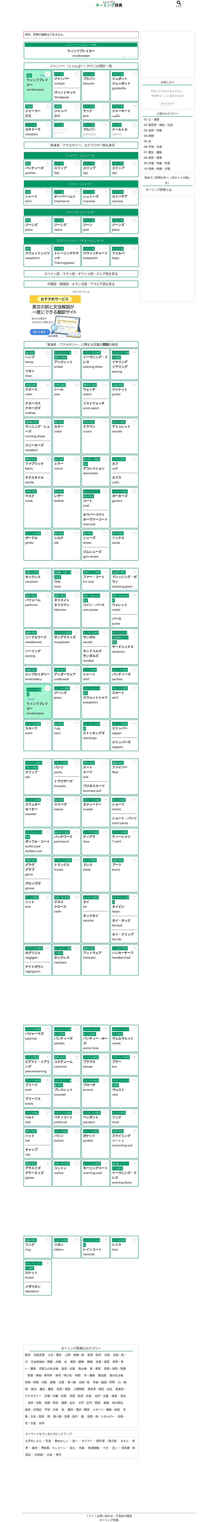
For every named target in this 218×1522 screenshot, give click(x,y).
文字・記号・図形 (90, 1402)
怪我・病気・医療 (115, 1368)
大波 (50, 1454)
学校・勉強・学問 (104, 1382)
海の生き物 (117, 1375)
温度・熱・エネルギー (101, 1416)
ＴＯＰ (90, 1516)
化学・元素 (102, 1396)
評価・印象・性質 (56, 1396)
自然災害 (39, 1354)
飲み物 (83, 1368)
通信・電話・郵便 (79, 1409)
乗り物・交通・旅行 (65, 1416)
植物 (107, 1402)
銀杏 (35, 1448)
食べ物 (72, 1382)
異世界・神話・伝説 (100, 1389)
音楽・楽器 (103, 1361)
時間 (78, 1375)
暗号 (58, 1454)
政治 (34, 1389)
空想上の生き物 (49, 1368)
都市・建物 (77, 1361)
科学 (42, 1423)
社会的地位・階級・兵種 (46, 1361)
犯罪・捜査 (64, 1389)
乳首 (49, 1440)
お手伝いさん (33, 1440)
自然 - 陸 (84, 1382)
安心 (73, 1448)
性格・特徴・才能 (36, 1382)
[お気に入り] (47, 74)
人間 (68, 1354)
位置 (62, 1382)
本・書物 (89, 1375)
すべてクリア (167, 103)
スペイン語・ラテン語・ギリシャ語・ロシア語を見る (81, 274)
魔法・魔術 (47, 1389)
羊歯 (82, 1448)
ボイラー (87, 1440)
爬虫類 (102, 1375)
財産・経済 (95, 1354)
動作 (28, 1354)
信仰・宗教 (35, 1402)
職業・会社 (68, 1402)
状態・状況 (52, 1402)
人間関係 (79, 1389)
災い (115, 1448)
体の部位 (118, 1402)
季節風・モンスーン (53, 1448)
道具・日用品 (33, 1409)
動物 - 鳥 (79, 1354)
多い (75, 1440)
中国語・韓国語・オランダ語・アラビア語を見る (81, 284)
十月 (106, 1448)
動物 (90, 1361)
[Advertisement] (109, 19)
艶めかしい (62, 1440)
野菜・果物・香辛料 (40, 1375)
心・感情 (153, 119)
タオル (124, 1440)
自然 (107, 1354)
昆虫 (123, 1396)
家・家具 (95, 1368)
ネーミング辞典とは (159, 189)
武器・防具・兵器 (81, 1396)
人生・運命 (55, 1354)
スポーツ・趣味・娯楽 (106, 1409)
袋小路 (112, 1440)
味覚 (115, 1396)
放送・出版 (68, 1368)
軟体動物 (94, 1448)
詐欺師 (39, 1454)
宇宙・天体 (52, 1409)
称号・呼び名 (64, 1375)
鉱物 (53, 1382)
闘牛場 (100, 1440)
